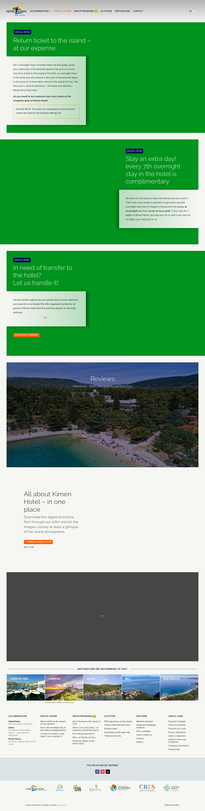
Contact (138, 11)
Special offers (62, 11)
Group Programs (86, 11)
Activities (106, 11)
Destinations (122, 11)
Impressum (61, 805)
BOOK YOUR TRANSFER (26, 335)
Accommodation (39, 11)
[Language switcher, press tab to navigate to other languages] (193, 11)
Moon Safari (175, 805)
